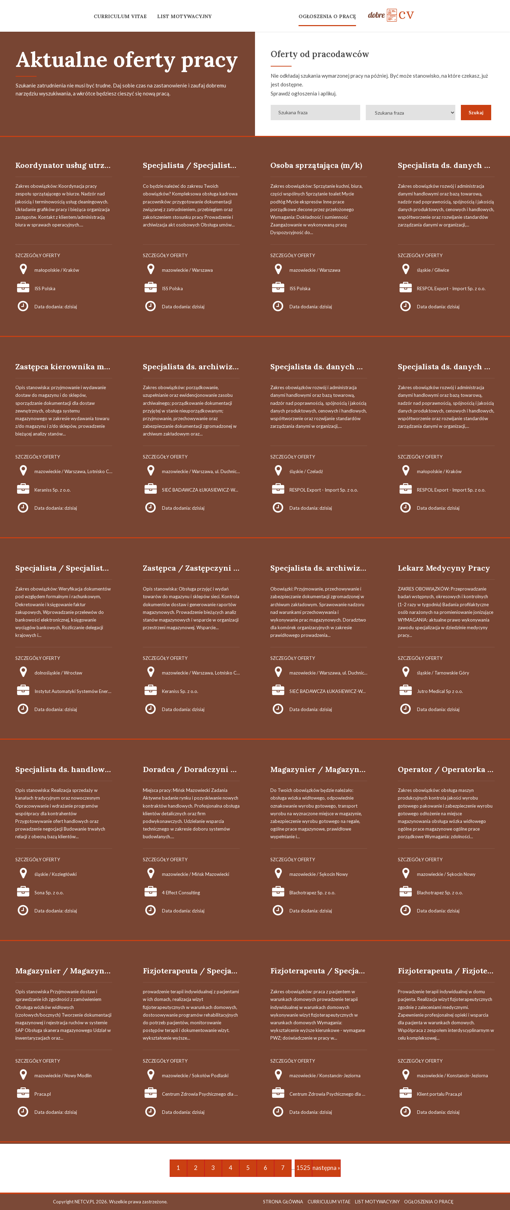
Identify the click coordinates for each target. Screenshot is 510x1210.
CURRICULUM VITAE (120, 16)
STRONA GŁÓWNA (283, 1201)
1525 (303, 1167)
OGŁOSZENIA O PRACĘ (327, 16)
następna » (326, 1167)
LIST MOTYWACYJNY (184, 16)
